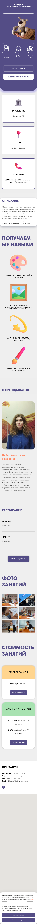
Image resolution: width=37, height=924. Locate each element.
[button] (18, 68)
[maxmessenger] (3, 787)
